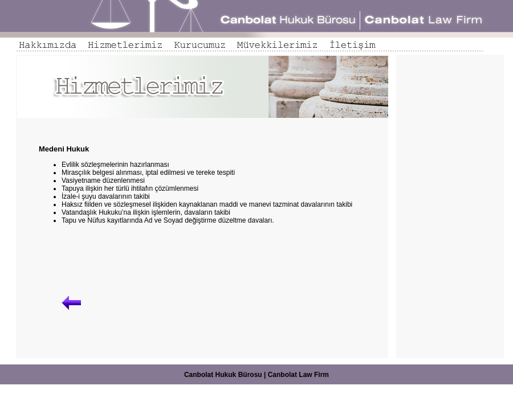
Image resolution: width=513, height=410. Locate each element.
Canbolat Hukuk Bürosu (223, 375)
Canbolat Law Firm (298, 375)
